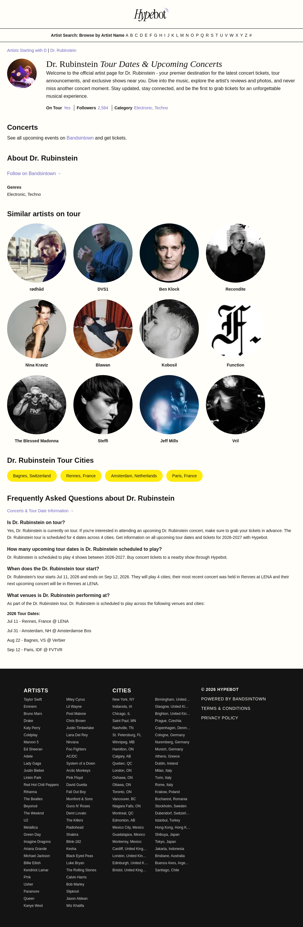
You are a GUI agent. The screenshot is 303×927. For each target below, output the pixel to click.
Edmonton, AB (123, 820)
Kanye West (33, 906)
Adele (28, 756)
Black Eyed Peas (79, 856)
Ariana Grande (35, 849)
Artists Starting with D (27, 50)
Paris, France (184, 475)
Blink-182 (73, 842)
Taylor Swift (33, 699)
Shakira (72, 834)
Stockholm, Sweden (170, 806)
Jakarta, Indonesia (169, 849)
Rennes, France (81, 475)
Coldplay (31, 735)
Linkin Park (32, 778)
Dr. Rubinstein (63, 50)
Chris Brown (76, 721)
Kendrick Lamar (36, 870)
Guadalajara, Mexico (128, 834)
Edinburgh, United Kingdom (130, 863)
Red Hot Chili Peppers (41, 785)
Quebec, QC (122, 763)
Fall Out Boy (76, 792)
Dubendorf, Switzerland (173, 813)
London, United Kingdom (130, 856)
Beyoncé (31, 806)
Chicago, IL (121, 714)
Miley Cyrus (75, 699)
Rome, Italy (164, 785)
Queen (29, 898)
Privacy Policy (219, 717)
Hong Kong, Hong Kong (173, 827)
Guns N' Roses (78, 806)
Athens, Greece (167, 756)
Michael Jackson (37, 856)
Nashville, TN (122, 728)
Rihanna (30, 792)
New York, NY (123, 699)
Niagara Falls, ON (126, 806)
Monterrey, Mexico (126, 842)
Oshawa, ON (122, 778)
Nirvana (72, 742)
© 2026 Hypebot (220, 689)
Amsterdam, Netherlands (134, 475)
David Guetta (76, 785)
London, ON (122, 771)
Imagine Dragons (37, 842)
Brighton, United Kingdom (173, 714)
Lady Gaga (32, 763)
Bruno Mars (33, 714)
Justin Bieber (34, 771)
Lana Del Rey (77, 735)
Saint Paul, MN (124, 721)
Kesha (71, 849)
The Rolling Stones (81, 870)
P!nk (27, 877)
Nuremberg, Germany (172, 742)
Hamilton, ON (123, 749)
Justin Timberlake (80, 728)
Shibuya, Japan (167, 834)
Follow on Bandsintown (34, 173)
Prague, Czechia (168, 721)
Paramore (31, 891)
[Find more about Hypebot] (151, 14)
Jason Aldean (77, 898)
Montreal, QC (122, 813)
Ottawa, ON (121, 785)
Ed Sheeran (33, 749)
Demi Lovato (76, 813)
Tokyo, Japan (165, 842)
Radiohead (74, 827)
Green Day (32, 834)
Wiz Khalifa (75, 906)
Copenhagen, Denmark (173, 728)
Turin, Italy (163, 778)
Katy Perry (32, 728)
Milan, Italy (163, 771)
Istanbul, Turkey (167, 820)
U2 (26, 820)
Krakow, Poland (167, 792)
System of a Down (80, 763)
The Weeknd (34, 813)
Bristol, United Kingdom (130, 870)
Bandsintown (81, 137)
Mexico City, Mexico (128, 827)
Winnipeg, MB (123, 742)
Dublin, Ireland (166, 763)
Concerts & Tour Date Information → (40, 510)
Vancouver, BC (124, 799)
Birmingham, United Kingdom (173, 699)
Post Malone (76, 714)
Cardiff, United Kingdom (130, 849)
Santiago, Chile (167, 870)
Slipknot (72, 891)
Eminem (30, 707)
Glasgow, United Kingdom (173, 707)
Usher (28, 884)
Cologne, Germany (170, 735)
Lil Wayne (74, 707)
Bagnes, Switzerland (32, 475)
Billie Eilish (32, 863)
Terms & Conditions (226, 708)
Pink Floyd (74, 778)
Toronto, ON (122, 792)
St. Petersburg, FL (126, 735)
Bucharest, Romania (171, 799)
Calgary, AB (121, 756)
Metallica (31, 827)
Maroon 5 (31, 742)
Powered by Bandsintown (233, 699)
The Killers (74, 820)
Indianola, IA (122, 707)
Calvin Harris (76, 877)
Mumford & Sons (79, 799)
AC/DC (71, 756)
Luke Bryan (75, 863)
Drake (28, 721)
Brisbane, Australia (170, 856)
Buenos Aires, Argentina (173, 863)
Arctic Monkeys (78, 771)
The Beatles (33, 799)
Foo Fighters (76, 749)
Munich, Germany (169, 749)
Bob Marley (75, 884)
